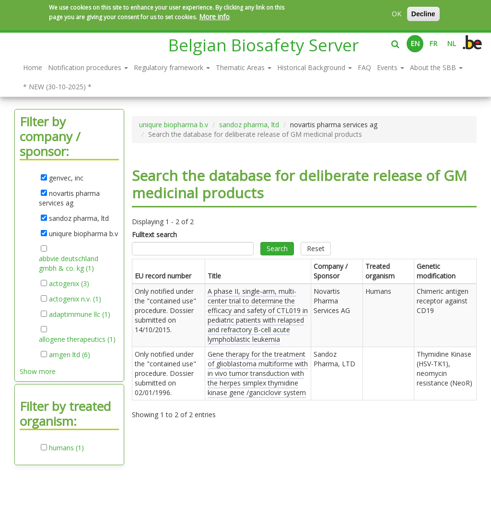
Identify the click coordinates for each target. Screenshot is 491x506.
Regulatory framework (172, 67)
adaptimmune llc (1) (79, 314)
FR (433, 43)
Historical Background (314, 67)
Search (277, 248)
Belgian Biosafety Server (263, 45)
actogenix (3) (69, 284)
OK (396, 13)
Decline (423, 14)
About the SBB (436, 67)
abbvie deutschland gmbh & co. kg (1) (69, 263)
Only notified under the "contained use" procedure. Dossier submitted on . (165, 310)
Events (390, 67)
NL (451, 43)
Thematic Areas (243, 67)
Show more (38, 371)
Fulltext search (154, 234)
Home (32, 67)
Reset (316, 248)
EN (415, 43)
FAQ (364, 67)
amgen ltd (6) (69, 355)
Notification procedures (88, 67)
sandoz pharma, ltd (249, 124)
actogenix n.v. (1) (75, 299)
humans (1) (66, 448)
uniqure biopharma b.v (173, 124)
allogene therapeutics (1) (77, 339)
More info (214, 16)
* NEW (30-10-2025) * (57, 86)
